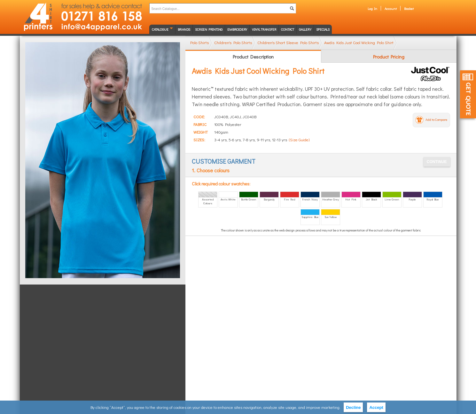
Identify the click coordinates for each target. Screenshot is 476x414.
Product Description (253, 56)
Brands (184, 29)
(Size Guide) (299, 139)
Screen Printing (208, 29)
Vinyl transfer (264, 29)
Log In (372, 8)
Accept (376, 407)
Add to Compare (436, 120)
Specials (323, 29)
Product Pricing (388, 56)
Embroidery (237, 29)
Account (391, 8)
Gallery (305, 29)
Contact (287, 29)
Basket (409, 8)
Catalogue (160, 29)
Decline (353, 407)
